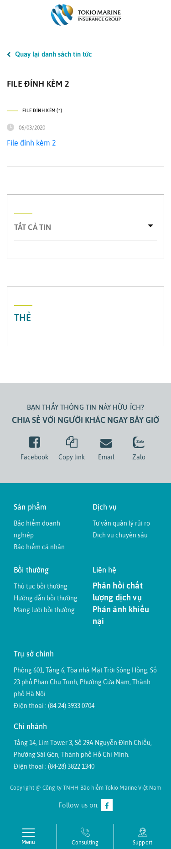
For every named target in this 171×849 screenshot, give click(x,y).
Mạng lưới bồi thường (44, 610)
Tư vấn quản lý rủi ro (121, 523)
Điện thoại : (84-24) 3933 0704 (54, 705)
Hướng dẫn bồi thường (46, 598)
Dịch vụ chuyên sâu (120, 535)
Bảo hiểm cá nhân (39, 547)
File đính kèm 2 (31, 143)
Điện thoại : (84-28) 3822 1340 (54, 766)
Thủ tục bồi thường (40, 586)
